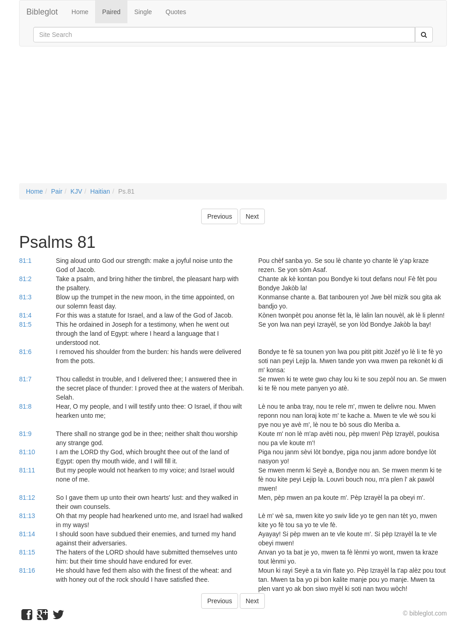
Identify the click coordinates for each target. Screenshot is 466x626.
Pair (56, 191)
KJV (76, 191)
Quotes (176, 11)
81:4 (25, 315)
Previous (219, 216)
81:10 (27, 452)
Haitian (100, 191)
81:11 (27, 470)
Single (143, 11)
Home (79, 11)
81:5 (25, 324)
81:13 (27, 515)
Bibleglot (42, 11)
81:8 (25, 406)
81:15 (27, 552)
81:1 (25, 260)
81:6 (25, 351)
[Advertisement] (233, 119)
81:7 (25, 379)
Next (252, 216)
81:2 (25, 278)
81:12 (27, 497)
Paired (111, 11)
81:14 (27, 534)
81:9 (25, 433)
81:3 (25, 297)
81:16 (27, 570)
